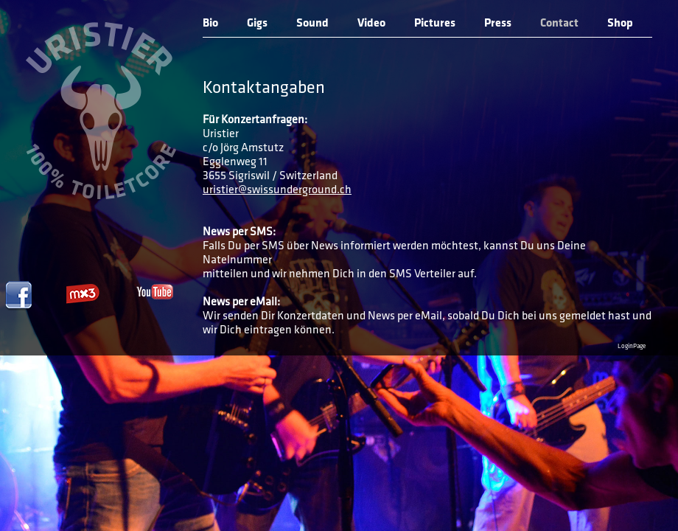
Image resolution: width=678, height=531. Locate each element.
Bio (210, 24)
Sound (312, 24)
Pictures (434, 24)
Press (497, 24)
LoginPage (632, 346)
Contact (559, 24)
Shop (620, 24)
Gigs (257, 24)
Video (371, 24)
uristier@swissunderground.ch (277, 190)
